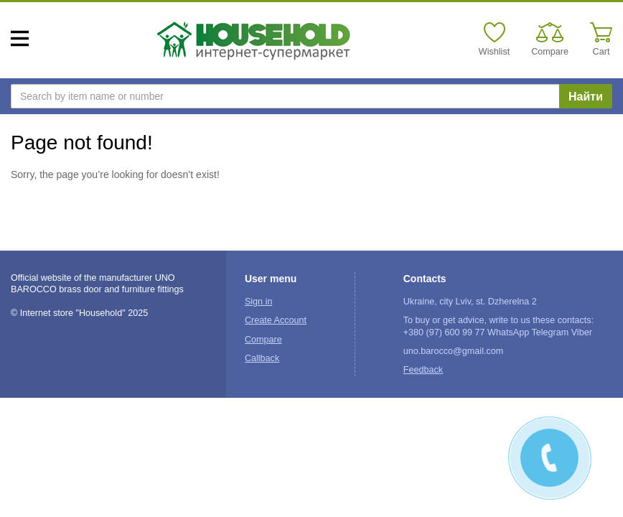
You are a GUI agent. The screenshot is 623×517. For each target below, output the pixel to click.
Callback (262, 358)
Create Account (275, 320)
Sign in (259, 302)
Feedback (423, 370)
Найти (585, 96)
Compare (263, 340)
